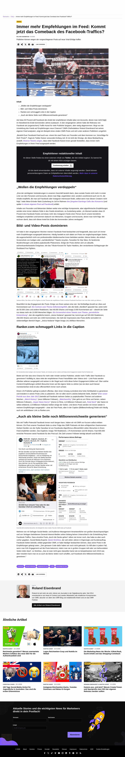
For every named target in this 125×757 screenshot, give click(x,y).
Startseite (6, 16)
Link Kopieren (40, 44)
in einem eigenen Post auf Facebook (37, 204)
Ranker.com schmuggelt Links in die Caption (38, 112)
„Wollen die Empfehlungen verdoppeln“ (36, 106)
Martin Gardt (8, 649)
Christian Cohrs (9, 684)
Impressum (73, 749)
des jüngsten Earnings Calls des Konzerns (85, 201)
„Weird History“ (30, 399)
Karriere (32, 749)
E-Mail (15, 725)
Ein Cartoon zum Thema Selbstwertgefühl (49, 307)
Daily (12, 16)
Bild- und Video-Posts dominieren (34, 109)
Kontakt (47, 749)
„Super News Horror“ (41, 402)
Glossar (64, 749)
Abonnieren (75, 735)
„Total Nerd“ (91, 402)
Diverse (26, 141)
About (25, 749)
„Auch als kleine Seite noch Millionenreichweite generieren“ (44, 115)
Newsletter (55, 749)
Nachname (51, 717)
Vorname (16, 717)
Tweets (33, 141)
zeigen (39, 141)
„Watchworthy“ (65, 399)
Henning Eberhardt (91, 684)
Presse (39, 749)
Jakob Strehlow (54, 540)
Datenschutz (83, 749)
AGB (91, 749)
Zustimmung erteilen (62, 165)
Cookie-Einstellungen (102, 749)
